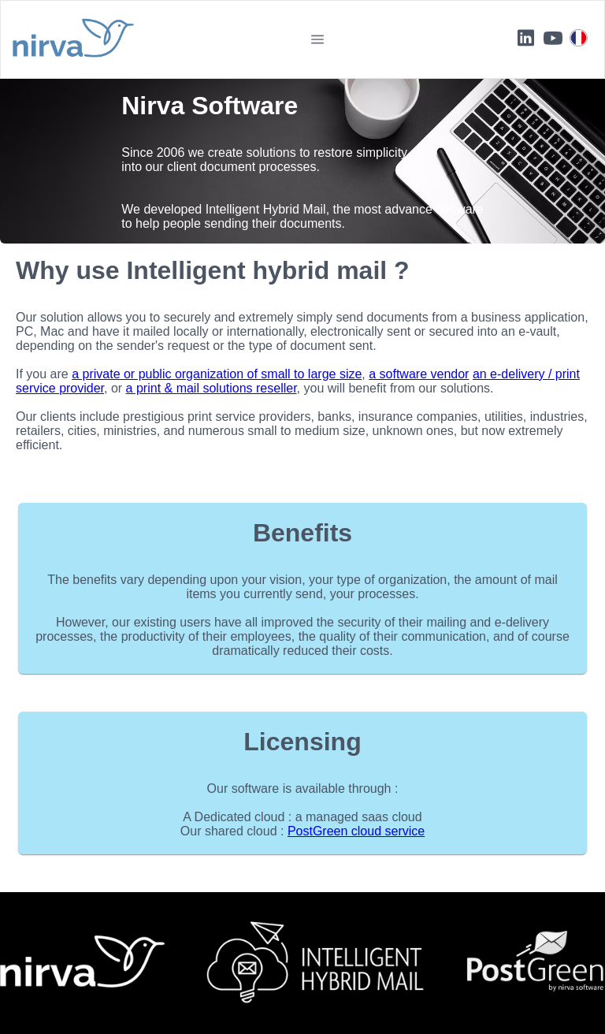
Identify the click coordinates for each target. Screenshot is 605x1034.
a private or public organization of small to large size (217, 374)
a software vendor (419, 374)
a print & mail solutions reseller (211, 388)
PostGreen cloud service (356, 831)
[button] (317, 39)
